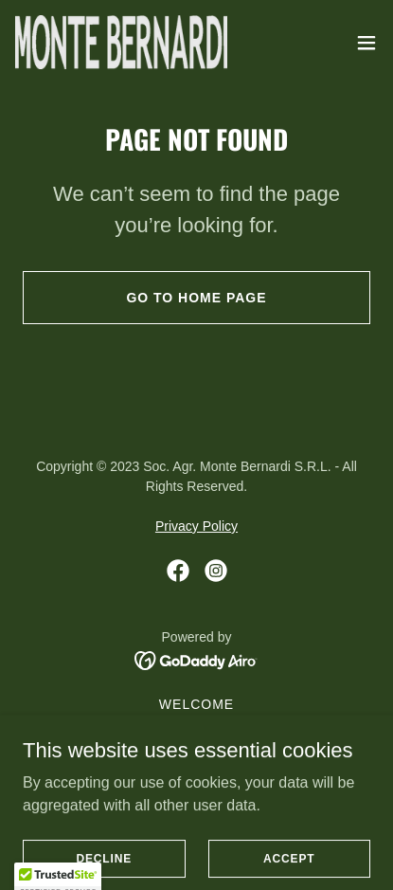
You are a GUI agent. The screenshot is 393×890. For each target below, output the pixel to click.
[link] (121, 42)
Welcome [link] (196, 704)
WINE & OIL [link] (196, 749)
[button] (366, 43)
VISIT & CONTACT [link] (196, 772)
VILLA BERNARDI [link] (197, 795)
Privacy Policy (196, 526)
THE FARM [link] (196, 727)
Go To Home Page (196, 297)
